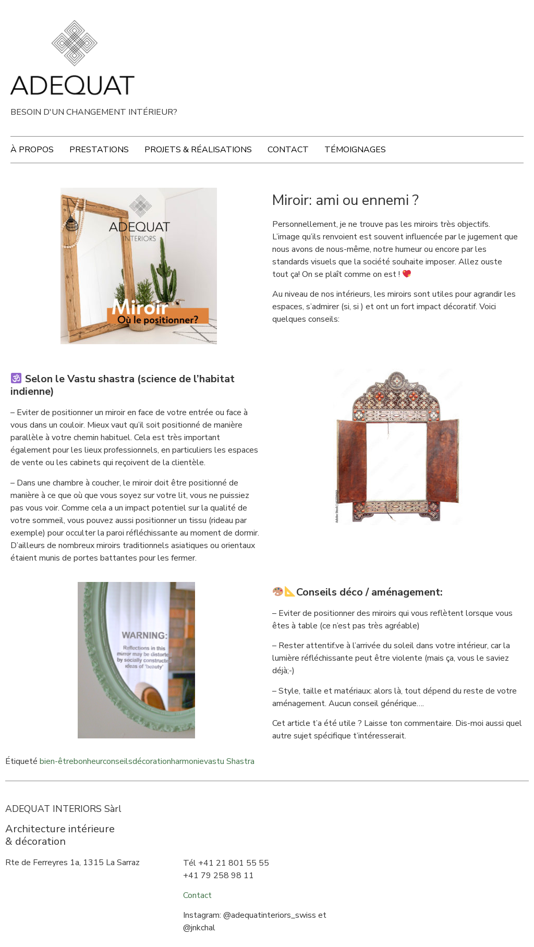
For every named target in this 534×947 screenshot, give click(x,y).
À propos (32, 149)
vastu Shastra (229, 761)
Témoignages (355, 149)
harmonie (187, 761)
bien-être (57, 761)
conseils (117, 761)
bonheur (88, 761)
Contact (288, 149)
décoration (151, 761)
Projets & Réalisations (198, 149)
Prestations (99, 149)
